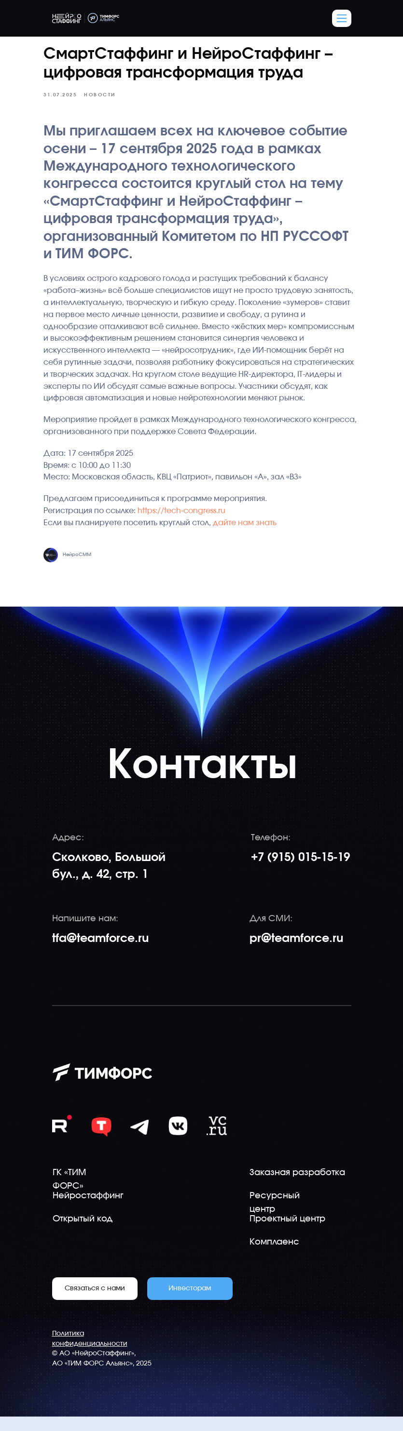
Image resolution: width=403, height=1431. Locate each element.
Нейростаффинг (88, 1210)
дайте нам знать (248, 536)
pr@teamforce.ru (296, 953)
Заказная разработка (297, 1187)
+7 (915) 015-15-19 (300, 872)
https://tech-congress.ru (185, 524)
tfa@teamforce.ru (100, 953)
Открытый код (82, 1233)
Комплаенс (274, 1256)
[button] (341, 18)
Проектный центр (287, 1233)
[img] (217, 1140)
